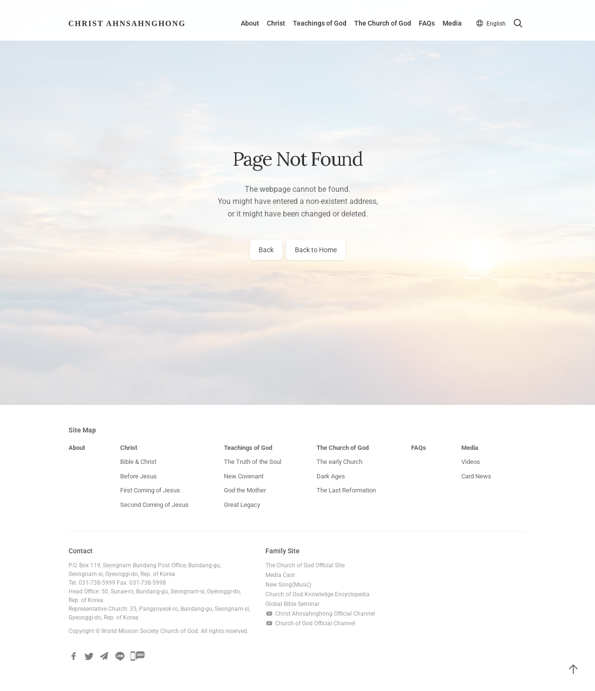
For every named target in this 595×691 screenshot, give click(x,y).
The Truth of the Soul (252, 462)
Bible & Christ (138, 462)
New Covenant (243, 476)
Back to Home (316, 250)
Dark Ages (331, 476)
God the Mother (245, 490)
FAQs (425, 24)
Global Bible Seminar (292, 604)
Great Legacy (242, 505)
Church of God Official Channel (310, 623)
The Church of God (381, 24)
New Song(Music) (288, 585)
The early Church (339, 462)
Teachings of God (318, 24)
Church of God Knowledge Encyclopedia (317, 594)
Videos (470, 462)
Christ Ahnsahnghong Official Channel (320, 614)
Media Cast (280, 575)
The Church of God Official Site (305, 565)
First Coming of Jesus (150, 490)
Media (450, 24)
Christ (274, 24)
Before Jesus (138, 476)
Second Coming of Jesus (154, 505)
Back (266, 250)
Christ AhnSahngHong (127, 24)
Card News (476, 476)
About (248, 24)
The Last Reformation (346, 490)
